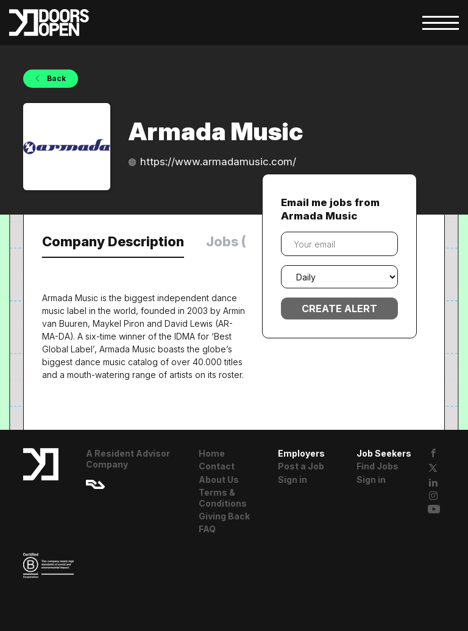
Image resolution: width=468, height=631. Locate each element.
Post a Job (301, 466)
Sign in (292, 479)
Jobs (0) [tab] (233, 241)
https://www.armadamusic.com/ (218, 161)
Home (212, 453)
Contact (217, 466)
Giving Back (224, 516)
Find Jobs (377, 466)
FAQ (207, 529)
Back (55, 78)
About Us (219, 479)
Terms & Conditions (223, 497)
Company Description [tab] (113, 241)
